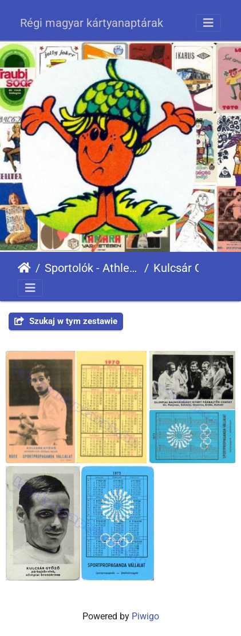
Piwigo (145, 616)
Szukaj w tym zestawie (65, 321)
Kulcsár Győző (189, 268)
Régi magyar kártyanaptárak (91, 23)
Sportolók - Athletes (92, 268)
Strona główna (24, 267)
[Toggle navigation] (208, 22)
